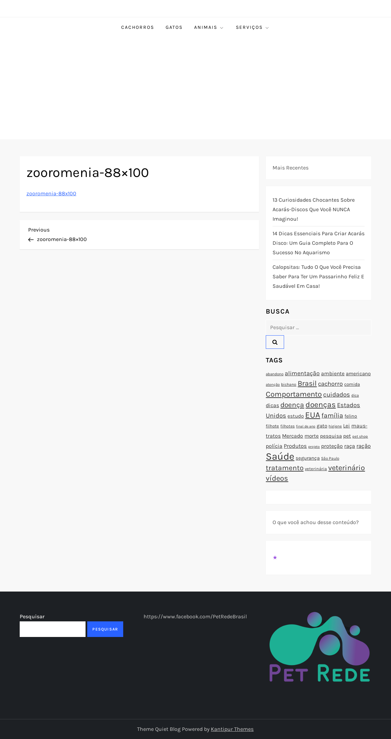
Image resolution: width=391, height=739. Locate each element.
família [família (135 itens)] (332, 415)
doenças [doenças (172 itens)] (320, 404)
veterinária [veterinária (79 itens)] (316, 468)
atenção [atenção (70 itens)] (273, 384)
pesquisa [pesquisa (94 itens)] (331, 436)
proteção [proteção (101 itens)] (332, 446)
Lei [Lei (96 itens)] (346, 426)
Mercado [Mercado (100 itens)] (292, 436)
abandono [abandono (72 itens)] (274, 374)
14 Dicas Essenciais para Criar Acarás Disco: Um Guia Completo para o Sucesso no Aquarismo (319, 243)
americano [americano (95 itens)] (358, 374)
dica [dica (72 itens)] (355, 395)
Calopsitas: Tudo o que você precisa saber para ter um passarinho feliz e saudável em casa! (318, 276)
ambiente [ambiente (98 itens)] (333, 374)
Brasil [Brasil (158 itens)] (307, 383)
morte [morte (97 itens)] (311, 436)
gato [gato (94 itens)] (322, 426)
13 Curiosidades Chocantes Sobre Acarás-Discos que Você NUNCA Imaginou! (314, 209)
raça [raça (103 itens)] (349, 446)
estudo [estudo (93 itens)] (295, 416)
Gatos (174, 27)
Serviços (253, 27)
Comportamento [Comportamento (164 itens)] (294, 394)
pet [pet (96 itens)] (347, 436)
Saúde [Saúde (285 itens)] (280, 456)
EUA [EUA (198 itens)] (312, 415)
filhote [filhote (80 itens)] (272, 425)
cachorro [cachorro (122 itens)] (330, 383)
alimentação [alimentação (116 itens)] (302, 373)
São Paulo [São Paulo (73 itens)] (330, 458)
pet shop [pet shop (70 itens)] (360, 436)
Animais (209, 27)
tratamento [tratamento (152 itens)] (284, 468)
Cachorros (137, 27)
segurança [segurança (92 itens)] (308, 458)
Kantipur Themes (232, 729)
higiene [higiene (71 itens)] (335, 426)
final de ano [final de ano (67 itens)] (305, 426)
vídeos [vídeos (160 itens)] (277, 478)
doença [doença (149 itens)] (292, 405)
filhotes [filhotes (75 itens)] (287, 426)
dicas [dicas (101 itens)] (272, 405)
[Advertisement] (195, 88)
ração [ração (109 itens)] (363, 446)
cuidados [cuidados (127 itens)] (336, 394)
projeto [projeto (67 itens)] (314, 446)
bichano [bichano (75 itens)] (288, 384)
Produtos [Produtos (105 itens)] (295, 446)
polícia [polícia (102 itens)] (274, 446)
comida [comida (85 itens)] (352, 384)
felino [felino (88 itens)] (351, 416)
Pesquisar (32, 616)
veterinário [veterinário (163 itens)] (346, 467)
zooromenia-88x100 (51, 193)
